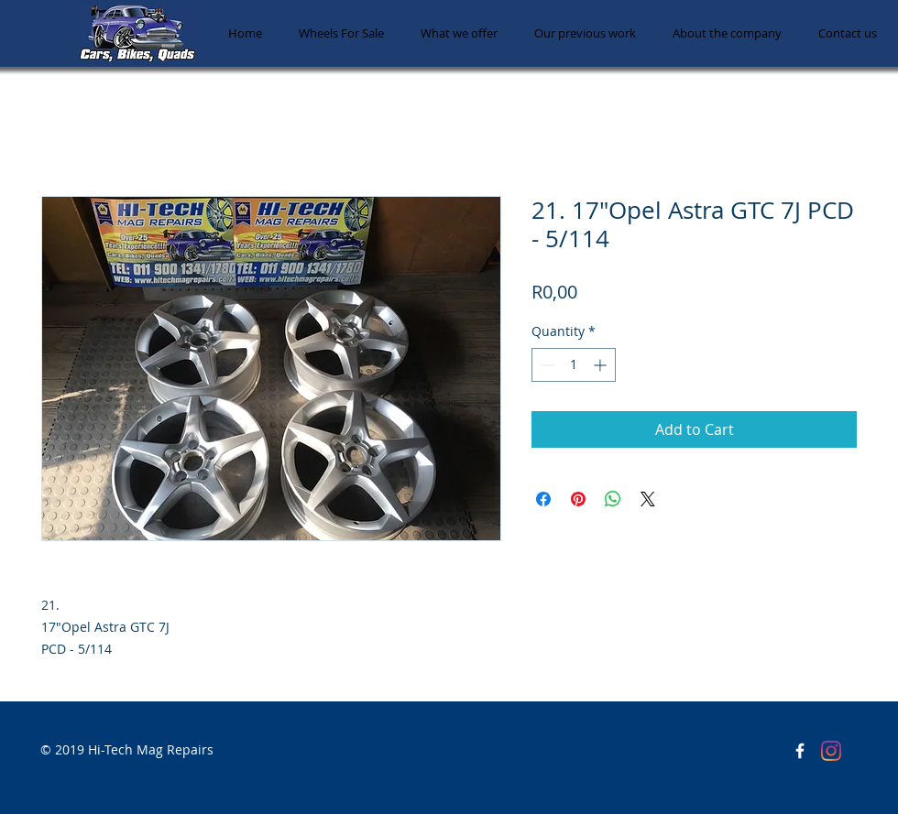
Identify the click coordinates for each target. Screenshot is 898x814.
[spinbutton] (573, 365)
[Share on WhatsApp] (613, 499)
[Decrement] (545, 365)
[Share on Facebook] (543, 499)
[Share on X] (648, 499)
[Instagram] (831, 751)
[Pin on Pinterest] (578, 499)
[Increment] (601, 365)
